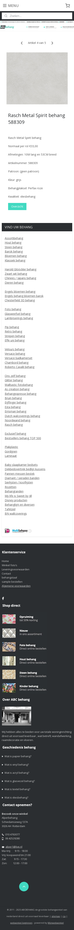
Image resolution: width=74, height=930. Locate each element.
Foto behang (13, 309)
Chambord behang (16, 362)
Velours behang (14, 349)
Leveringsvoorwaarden (15, 569)
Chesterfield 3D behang (20, 300)
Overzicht (17, 206)
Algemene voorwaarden (16, 586)
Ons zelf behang (15, 376)
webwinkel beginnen (21, 922)
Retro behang (13, 331)
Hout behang (13, 242)
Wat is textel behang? (17, 789)
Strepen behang (15, 336)
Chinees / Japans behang (20, 278)
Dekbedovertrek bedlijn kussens (25, 469)
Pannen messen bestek (20, 474)
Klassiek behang (15, 260)
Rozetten (10, 487)
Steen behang (13, 247)
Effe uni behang (14, 340)
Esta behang (13, 407)
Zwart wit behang (16, 274)
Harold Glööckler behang (20, 269)
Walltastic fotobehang (19, 385)
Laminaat (11, 456)
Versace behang (15, 353)
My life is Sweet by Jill (18, 496)
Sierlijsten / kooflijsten (19, 482)
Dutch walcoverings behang (22, 416)
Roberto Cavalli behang (19, 367)
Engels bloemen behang (20, 291)
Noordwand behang (17, 420)
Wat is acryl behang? (17, 772)
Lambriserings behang (19, 318)
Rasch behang (14, 425)
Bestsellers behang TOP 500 (23, 438)
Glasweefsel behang (17, 314)
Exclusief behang (15, 433)
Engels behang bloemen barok (24, 296)
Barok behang (14, 251)
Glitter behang (14, 380)
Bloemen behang (16, 256)
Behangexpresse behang (20, 394)
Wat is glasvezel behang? (20, 781)
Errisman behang (15, 411)
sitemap (56, 916)
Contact (6, 573)
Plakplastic (11, 447)
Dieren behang (14, 282)
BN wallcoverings (16, 513)
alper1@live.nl (14, 846)
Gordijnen (11, 451)
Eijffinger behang (15, 402)
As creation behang (17, 389)
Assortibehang (14, 238)
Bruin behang (13, 398)
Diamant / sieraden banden (22, 478)
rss (64, 916)
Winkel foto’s (9, 565)
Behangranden (14, 491)
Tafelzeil (10, 509)
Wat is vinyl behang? (17, 764)
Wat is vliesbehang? (16, 797)
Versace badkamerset (18, 358)
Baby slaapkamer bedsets (21, 465)
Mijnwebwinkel (56, 922)
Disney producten (16, 500)
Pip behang (12, 327)
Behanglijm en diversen (20, 504)
